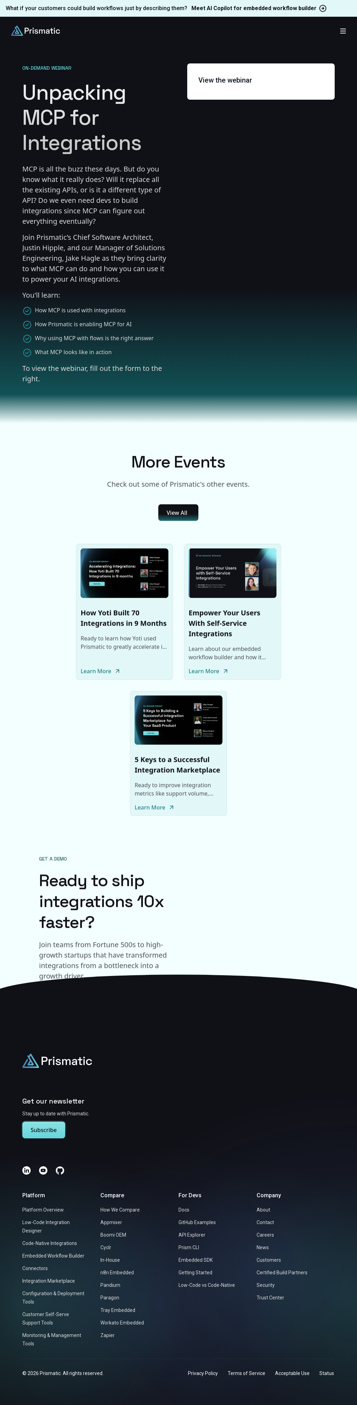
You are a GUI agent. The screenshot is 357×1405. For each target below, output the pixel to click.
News (263, 1248)
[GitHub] (60, 1171)
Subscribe (44, 1130)
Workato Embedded (122, 1323)
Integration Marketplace (48, 1281)
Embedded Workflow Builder (53, 1256)
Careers (265, 1235)
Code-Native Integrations (49, 1243)
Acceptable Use (292, 1373)
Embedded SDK (195, 1260)
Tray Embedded (117, 1310)
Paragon (109, 1298)
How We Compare (120, 1210)
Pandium (110, 1285)
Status (326, 1373)
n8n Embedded (117, 1273)
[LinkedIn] (26, 1171)
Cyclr (105, 1248)
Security (266, 1285)
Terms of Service (246, 1373)
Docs (183, 1210)
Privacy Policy (203, 1373)
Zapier (107, 1335)
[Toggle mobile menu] (343, 31)
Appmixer (111, 1222)
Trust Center (270, 1298)
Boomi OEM (113, 1235)
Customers (269, 1260)
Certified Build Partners (282, 1273)
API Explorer (191, 1235)
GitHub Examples (197, 1222)
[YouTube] (43, 1171)
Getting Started (195, 1273)
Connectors (35, 1269)
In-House (110, 1260)
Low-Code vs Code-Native (206, 1285)
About (263, 1210)
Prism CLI (188, 1248)
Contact (265, 1222)
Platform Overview (43, 1210)
